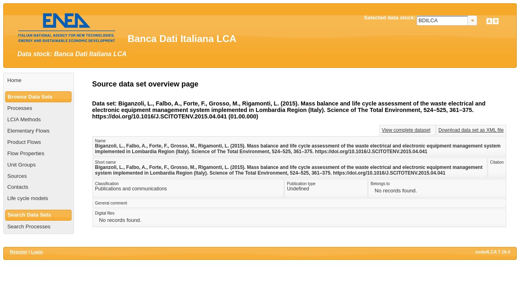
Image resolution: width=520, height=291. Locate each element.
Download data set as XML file (471, 130)
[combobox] (447, 20)
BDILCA (428, 20)
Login (37, 251)
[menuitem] (38, 80)
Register (18, 251)
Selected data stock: (390, 18)
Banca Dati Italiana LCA (182, 38)
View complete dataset (406, 130)
